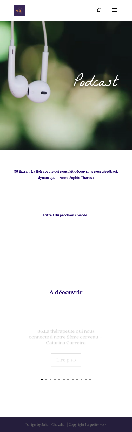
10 (81, 379)
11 (86, 379)
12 (90, 379)
